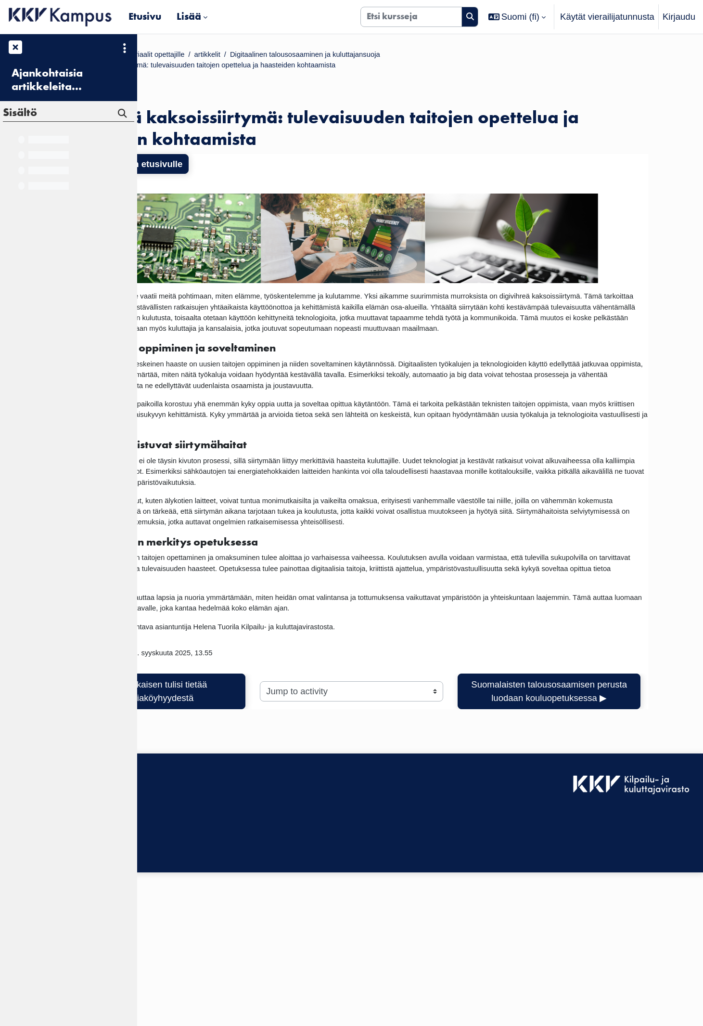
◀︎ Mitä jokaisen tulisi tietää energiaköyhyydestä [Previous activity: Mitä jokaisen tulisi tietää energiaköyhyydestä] (240, 819)
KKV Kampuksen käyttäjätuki (201, 978)
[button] (517, 17)
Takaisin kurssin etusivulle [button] (215, 169)
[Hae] (470, 17)
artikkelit (333, 56)
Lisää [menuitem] (189, 16)
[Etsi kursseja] (411, 17)
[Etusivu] (60, 17)
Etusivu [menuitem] (144, 16)
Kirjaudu (679, 17)
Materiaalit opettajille (266, 56)
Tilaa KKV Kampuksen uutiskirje (207, 1012)
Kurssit (202, 56)
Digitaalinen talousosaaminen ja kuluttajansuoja (454, 56)
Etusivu (163, 56)
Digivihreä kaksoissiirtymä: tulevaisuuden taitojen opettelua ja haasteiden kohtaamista (328, 69)
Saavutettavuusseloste (189, 965)
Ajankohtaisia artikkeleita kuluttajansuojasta (60, 79)
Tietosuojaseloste (179, 991)
